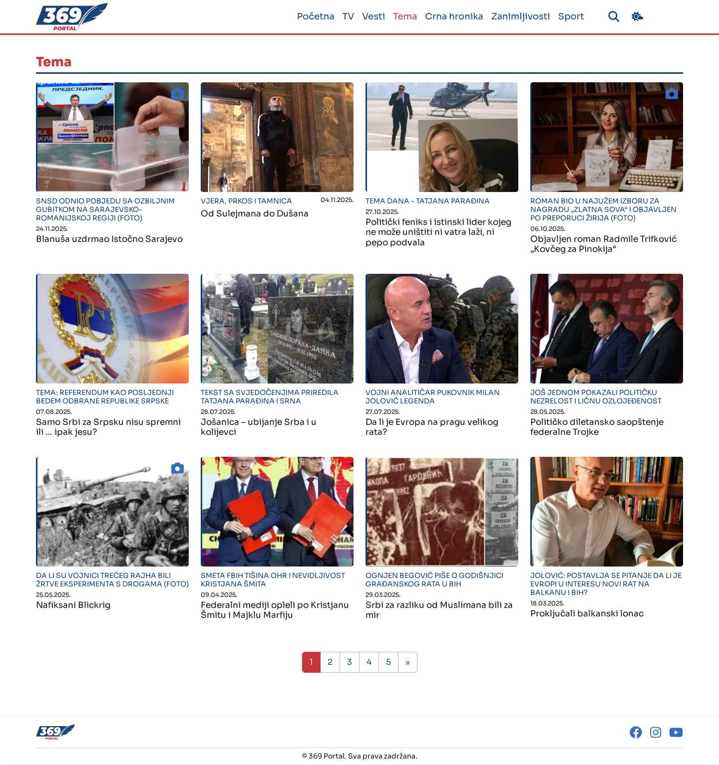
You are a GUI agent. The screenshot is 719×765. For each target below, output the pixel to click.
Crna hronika (450, 16)
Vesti (370, 16)
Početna (312, 16)
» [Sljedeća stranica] (407, 662)
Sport (567, 16)
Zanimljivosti (516, 16)
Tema (401, 16)
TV (345, 16)
